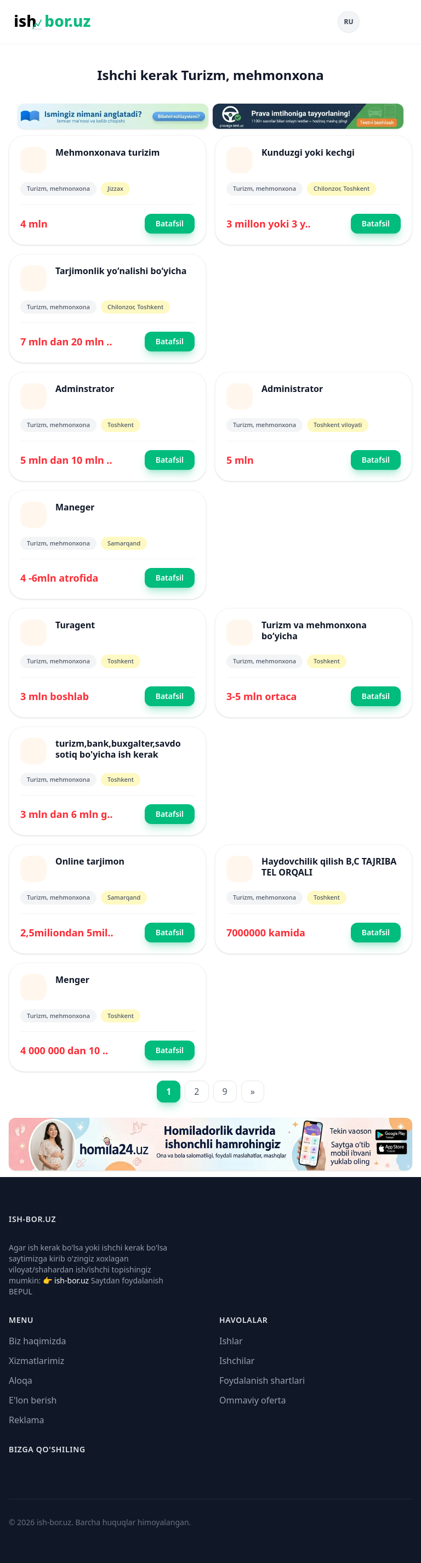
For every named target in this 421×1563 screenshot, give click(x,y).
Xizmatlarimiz (36, 1361)
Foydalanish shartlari (262, 1380)
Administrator (292, 389)
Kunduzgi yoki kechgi (308, 152)
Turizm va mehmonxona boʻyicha (314, 630)
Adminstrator (84, 389)
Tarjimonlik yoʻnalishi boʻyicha (120, 271)
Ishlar (231, 1341)
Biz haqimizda (37, 1341)
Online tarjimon (89, 861)
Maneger (74, 507)
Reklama (26, 1420)
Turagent (75, 625)
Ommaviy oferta (252, 1400)
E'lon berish (33, 1400)
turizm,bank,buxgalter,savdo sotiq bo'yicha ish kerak (118, 748)
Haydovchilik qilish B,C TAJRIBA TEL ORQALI (328, 866)
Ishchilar (236, 1361)
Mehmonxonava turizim (107, 152)
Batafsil (170, 223)
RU (349, 21)
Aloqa (20, 1380)
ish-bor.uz (71, 1280)
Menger (72, 980)
